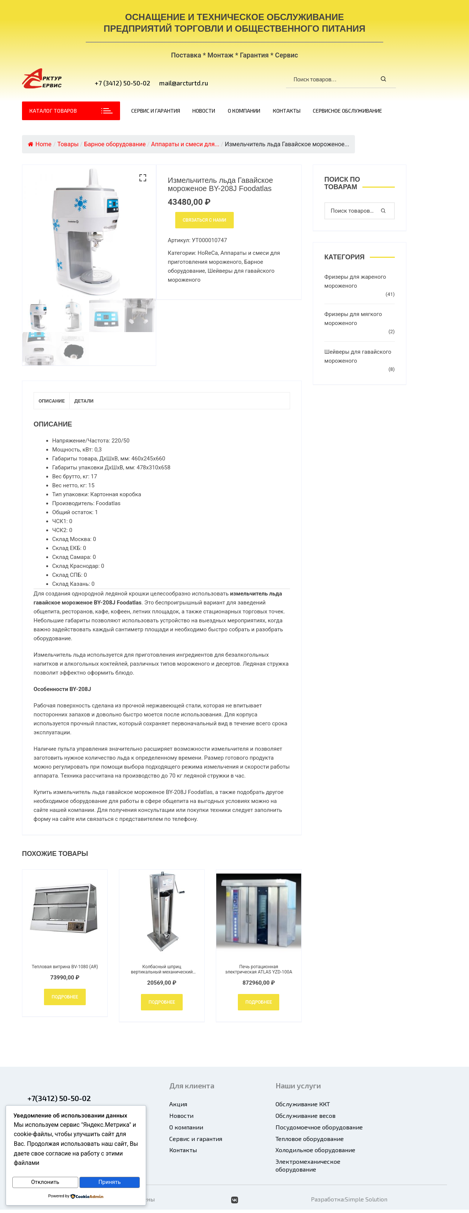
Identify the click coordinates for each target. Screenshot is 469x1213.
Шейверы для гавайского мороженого (357, 356)
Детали (103, 402)
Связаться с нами (204, 220)
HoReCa (208, 253)
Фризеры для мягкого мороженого (353, 318)
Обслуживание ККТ (303, 1107)
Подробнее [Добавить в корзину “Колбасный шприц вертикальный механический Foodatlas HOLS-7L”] (161, 1005)
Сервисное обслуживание (347, 110)
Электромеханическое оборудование (308, 1168)
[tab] (58, 402)
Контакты (286, 110)
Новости (203, 110)
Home (39, 144)
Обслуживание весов (306, 1118)
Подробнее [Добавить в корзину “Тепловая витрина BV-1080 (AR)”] (64, 1000)
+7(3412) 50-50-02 (59, 1101)
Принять (109, 1182)
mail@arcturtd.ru (183, 83)
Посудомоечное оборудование (319, 1130)
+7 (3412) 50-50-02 (122, 83)
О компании (244, 110)
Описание (58, 402)
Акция (178, 1107)
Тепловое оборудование (310, 1141)
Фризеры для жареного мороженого (355, 281)
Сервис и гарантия (155, 110)
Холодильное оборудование (315, 1153)
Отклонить (45, 1182)
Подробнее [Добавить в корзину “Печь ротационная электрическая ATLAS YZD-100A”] (258, 1005)
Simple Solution (366, 1202)
